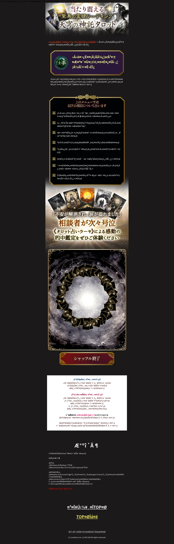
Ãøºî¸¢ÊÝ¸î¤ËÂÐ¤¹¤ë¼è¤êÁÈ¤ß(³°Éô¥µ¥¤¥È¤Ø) (87, 531)
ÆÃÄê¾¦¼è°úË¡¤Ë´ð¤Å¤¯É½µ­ (60, 488)
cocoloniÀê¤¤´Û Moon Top (61, 41)
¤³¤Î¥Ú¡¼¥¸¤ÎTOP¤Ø (87, 507)
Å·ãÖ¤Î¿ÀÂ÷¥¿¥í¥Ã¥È (86, 41)
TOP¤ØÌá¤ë (87, 516)
